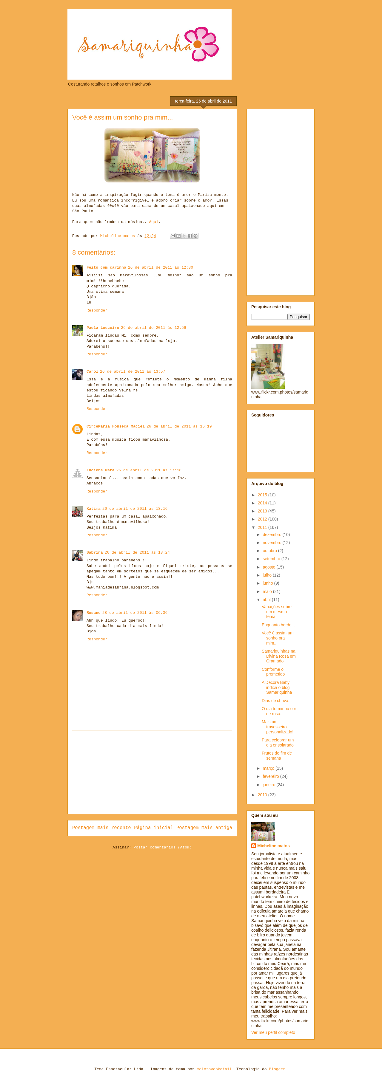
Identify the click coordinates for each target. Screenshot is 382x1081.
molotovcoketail (214, 1069)
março (269, 768)
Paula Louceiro (103, 328)
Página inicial (153, 828)
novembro (272, 542)
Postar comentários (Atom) (163, 847)
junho (268, 583)
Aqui (153, 222)
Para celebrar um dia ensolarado (278, 742)
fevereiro (271, 776)
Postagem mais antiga (204, 828)
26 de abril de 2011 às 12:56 (153, 328)
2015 (263, 495)
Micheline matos (273, 845)
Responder (97, 310)
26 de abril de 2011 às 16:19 (179, 426)
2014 (263, 503)
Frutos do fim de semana (277, 756)
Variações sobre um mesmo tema (277, 611)
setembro (272, 558)
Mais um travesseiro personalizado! (277, 726)
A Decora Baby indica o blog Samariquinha (277, 687)
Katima (94, 509)
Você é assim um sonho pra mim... (278, 638)
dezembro (272, 534)
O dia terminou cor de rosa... (279, 711)
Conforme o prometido (273, 672)
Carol (92, 371)
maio (268, 591)
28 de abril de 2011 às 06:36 (134, 613)
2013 (263, 511)
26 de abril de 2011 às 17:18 (148, 470)
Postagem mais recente (101, 828)
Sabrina (95, 552)
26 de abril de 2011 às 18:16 (134, 509)
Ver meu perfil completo (273, 1032)
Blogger (277, 1069)
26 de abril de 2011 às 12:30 (160, 267)
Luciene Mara (101, 470)
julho (267, 575)
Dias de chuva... (277, 700)
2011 (263, 527)
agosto (269, 567)
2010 (263, 794)
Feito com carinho (106, 267)
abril (267, 599)
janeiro (269, 784)
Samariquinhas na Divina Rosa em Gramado (279, 656)
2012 (263, 519)
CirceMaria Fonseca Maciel (116, 426)
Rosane (94, 613)
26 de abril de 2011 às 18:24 (137, 552)
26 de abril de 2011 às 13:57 (132, 371)
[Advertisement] (152, 772)
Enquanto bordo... (278, 624)
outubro (270, 550)
